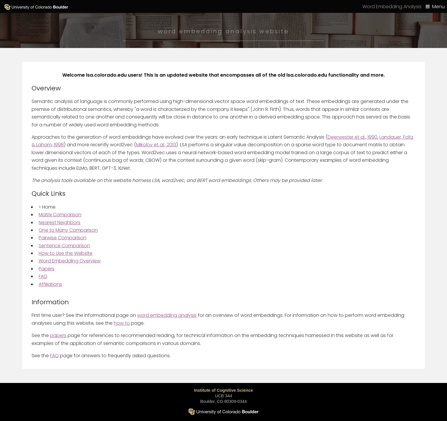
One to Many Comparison (68, 230)
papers (58, 335)
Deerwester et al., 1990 (352, 137)
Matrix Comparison (60, 214)
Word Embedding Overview (70, 260)
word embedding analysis (167, 315)
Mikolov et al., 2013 (156, 144)
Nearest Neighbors (59, 222)
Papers (46, 268)
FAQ (43, 276)
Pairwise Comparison (62, 237)
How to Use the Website (65, 253)
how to (122, 323)
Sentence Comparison (64, 245)
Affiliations (50, 284)
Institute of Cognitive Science (223, 390)
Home (47, 207)
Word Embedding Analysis (392, 6)
